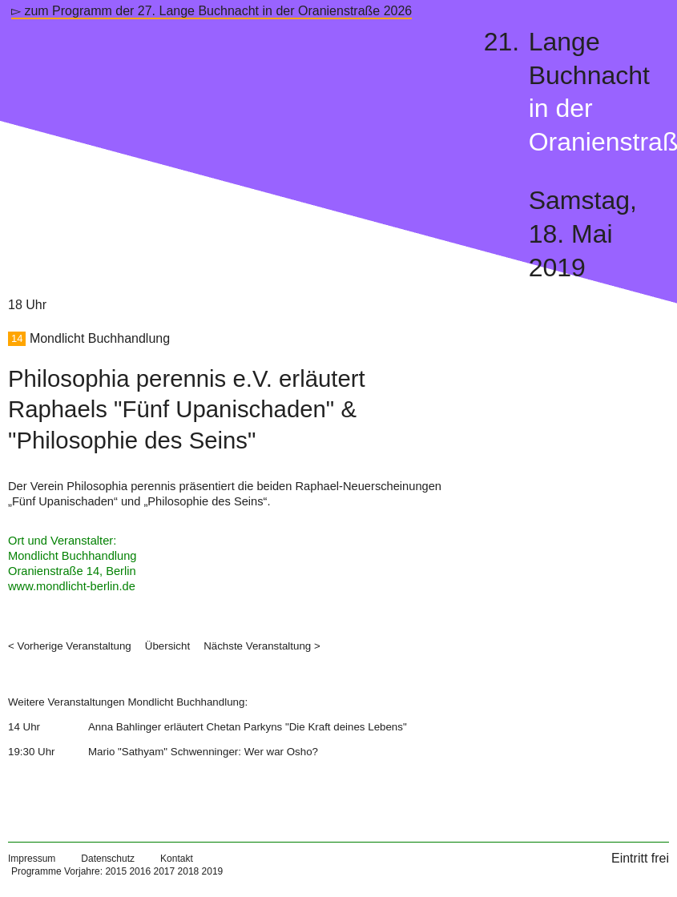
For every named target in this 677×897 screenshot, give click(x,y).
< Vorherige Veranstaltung (69, 646)
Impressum (31, 858)
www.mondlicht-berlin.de (71, 586)
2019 (213, 871)
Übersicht (167, 646)
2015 (116, 871)
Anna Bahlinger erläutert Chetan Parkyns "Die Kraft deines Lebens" (247, 727)
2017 (164, 871)
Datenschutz (108, 858)
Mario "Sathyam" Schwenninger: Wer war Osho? (203, 752)
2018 (188, 871)
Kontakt (176, 858)
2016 (140, 871)
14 (16, 339)
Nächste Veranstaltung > (262, 646)
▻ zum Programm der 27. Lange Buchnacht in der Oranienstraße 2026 (211, 11)
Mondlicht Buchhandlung (100, 338)
